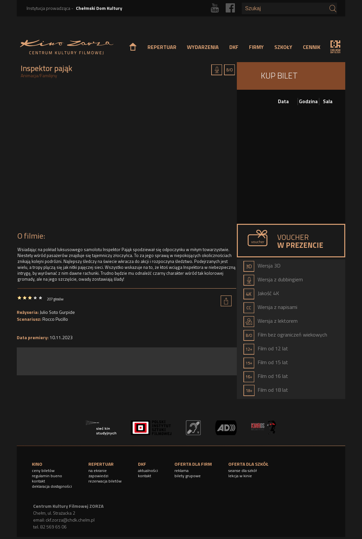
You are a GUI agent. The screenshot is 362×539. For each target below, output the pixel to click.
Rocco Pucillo (55, 319)
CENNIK (311, 47)
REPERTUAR (161, 47)
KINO (37, 463)
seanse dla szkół (242, 470)
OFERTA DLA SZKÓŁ (248, 463)
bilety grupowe (187, 476)
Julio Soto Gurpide (57, 312)
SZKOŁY (283, 47)
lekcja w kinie (240, 476)
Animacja (29, 75)
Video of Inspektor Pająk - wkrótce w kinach (127, 157)
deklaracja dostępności (52, 486)
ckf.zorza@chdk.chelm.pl (70, 519)
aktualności (148, 470)
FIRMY (256, 47)
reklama (181, 470)
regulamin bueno (47, 476)
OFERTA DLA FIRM (193, 463)
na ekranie (97, 470)
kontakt (38, 481)
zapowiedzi (98, 476)
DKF (233, 47)
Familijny (48, 75)
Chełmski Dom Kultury (99, 8)
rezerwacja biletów (105, 481)
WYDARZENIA (203, 47)
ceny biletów (43, 470)
